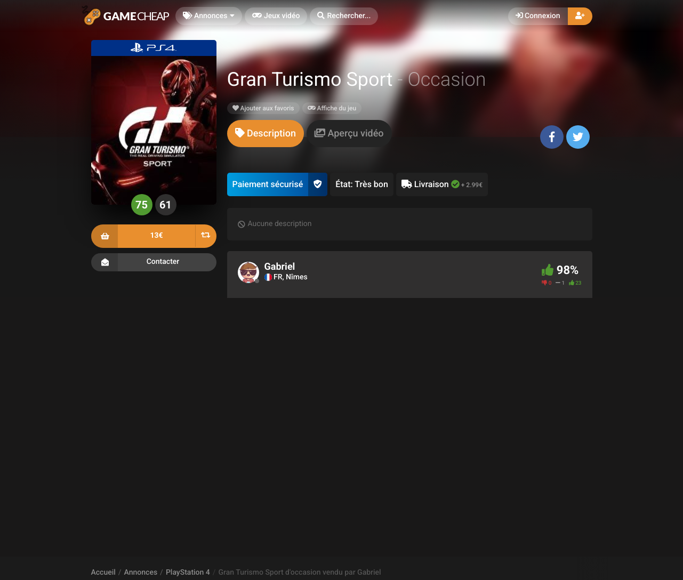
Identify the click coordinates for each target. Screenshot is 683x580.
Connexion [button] (538, 16)
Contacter (153, 262)
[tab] (265, 133)
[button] (344, 16)
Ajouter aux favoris (263, 108)
